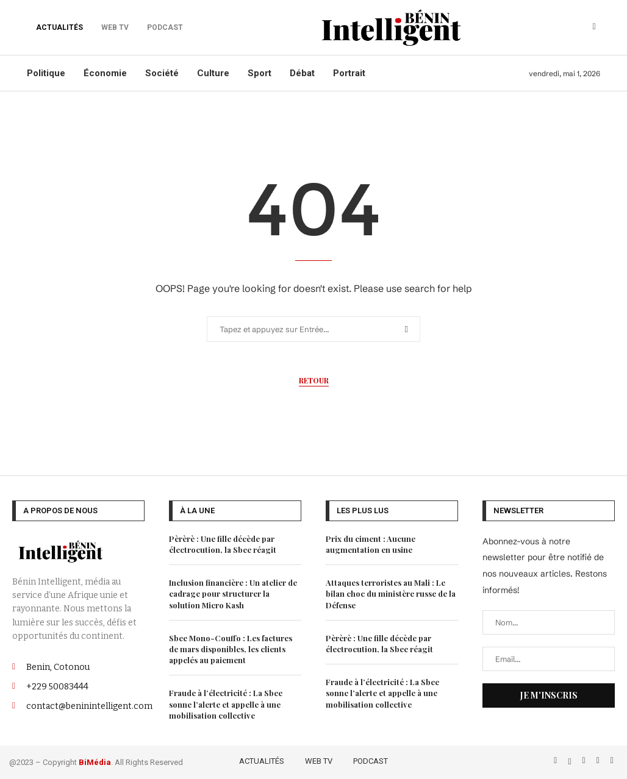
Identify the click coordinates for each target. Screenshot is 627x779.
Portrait (349, 73)
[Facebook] (557, 760)
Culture (213, 73)
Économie (105, 73)
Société (162, 73)
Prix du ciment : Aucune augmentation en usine (370, 544)
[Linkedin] (599, 760)
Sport (259, 73)
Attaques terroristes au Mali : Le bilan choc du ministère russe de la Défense (391, 593)
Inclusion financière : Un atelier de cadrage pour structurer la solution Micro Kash (233, 593)
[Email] (612, 760)
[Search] (594, 27)
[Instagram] (585, 760)
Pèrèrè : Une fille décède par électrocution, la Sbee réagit (222, 544)
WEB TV (318, 761)
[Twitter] (571, 760)
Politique (46, 73)
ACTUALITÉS (59, 27)
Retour (314, 380)
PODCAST (370, 761)
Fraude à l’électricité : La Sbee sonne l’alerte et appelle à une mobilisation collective (225, 704)
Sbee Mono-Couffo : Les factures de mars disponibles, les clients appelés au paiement (230, 649)
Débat (302, 73)
